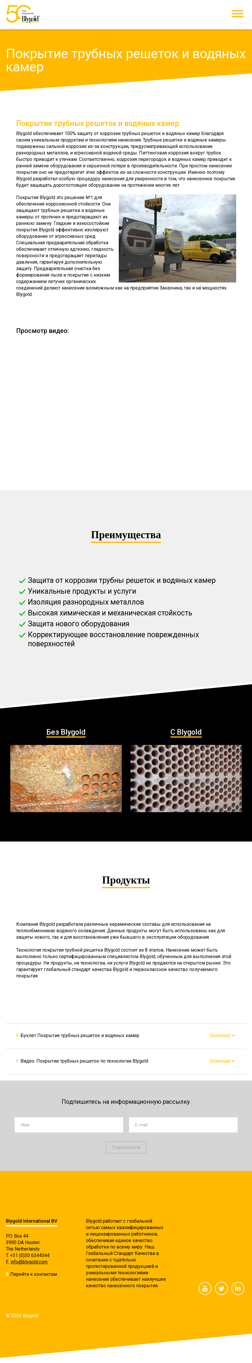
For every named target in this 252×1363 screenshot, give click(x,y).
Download (220, 1035)
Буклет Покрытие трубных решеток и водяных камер (80, 1035)
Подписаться (126, 1147)
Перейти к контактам (33, 1274)
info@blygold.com (29, 1262)
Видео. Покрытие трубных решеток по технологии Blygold (84, 1061)
